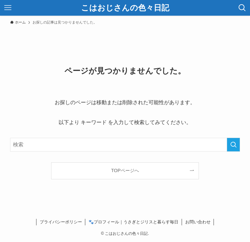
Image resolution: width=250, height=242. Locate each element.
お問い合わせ (198, 221)
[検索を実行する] (233, 145)
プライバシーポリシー (61, 221)
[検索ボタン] (242, 8)
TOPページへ (125, 170)
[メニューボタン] (8, 8)
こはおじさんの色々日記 (125, 8)
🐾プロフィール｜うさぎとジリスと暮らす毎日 (133, 221)
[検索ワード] (125, 145)
